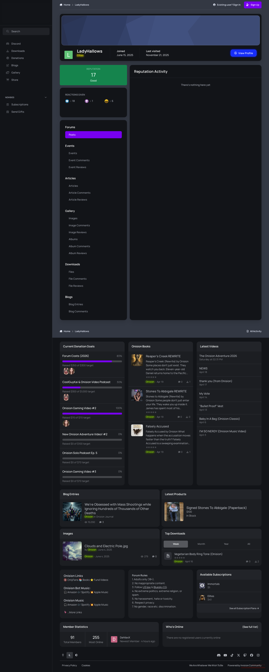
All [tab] (249, 544)
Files (71, 272)
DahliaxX (125, 637)
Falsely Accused (157, 426)
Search (13, 31)
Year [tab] (226, 544)
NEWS (203, 368)
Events (73, 153)
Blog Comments (78, 311)
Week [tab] (176, 544)
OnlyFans (72, 580)
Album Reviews (78, 253)
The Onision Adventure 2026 (218, 356)
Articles (73, 185)
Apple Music (101, 592)
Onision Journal (104, 516)
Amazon (72, 592)
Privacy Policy (69, 665)
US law (147, 587)
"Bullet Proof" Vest (211, 406)
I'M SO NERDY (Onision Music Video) (222, 431)
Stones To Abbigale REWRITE (166, 391)
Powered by (245, 665)
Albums (73, 239)
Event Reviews (77, 167)
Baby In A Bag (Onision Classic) (219, 419)
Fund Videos (101, 580)
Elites (211, 596)
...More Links (74, 612)
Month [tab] (201, 544)
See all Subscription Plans (244, 608)
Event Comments (79, 160)
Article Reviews (78, 199)
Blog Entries (76, 304)
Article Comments (79, 192)
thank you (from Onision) (215, 381)
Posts (72, 134)
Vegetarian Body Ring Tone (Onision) (198, 554)
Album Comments (79, 246)
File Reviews (76, 285)
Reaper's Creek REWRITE (163, 356)
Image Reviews (77, 232)
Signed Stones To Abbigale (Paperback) (216, 507)
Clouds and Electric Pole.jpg (106, 546)
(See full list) (250, 627)
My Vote (204, 394)
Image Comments (79, 225)
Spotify (85, 592)
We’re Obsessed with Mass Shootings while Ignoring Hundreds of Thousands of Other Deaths (118, 508)
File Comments (77, 278)
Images (73, 218)
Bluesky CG (160, 587)
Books (86, 580)
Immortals (213, 583)
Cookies (86, 665)
